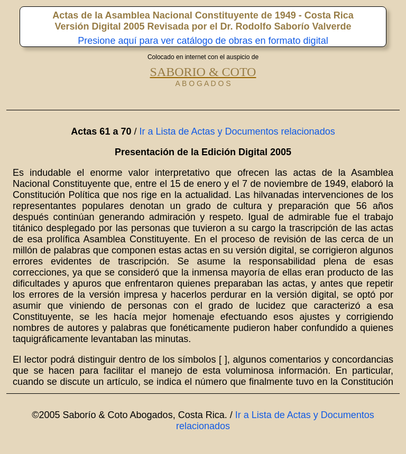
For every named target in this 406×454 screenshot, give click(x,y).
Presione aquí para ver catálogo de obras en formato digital (203, 40)
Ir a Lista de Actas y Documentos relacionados (237, 131)
